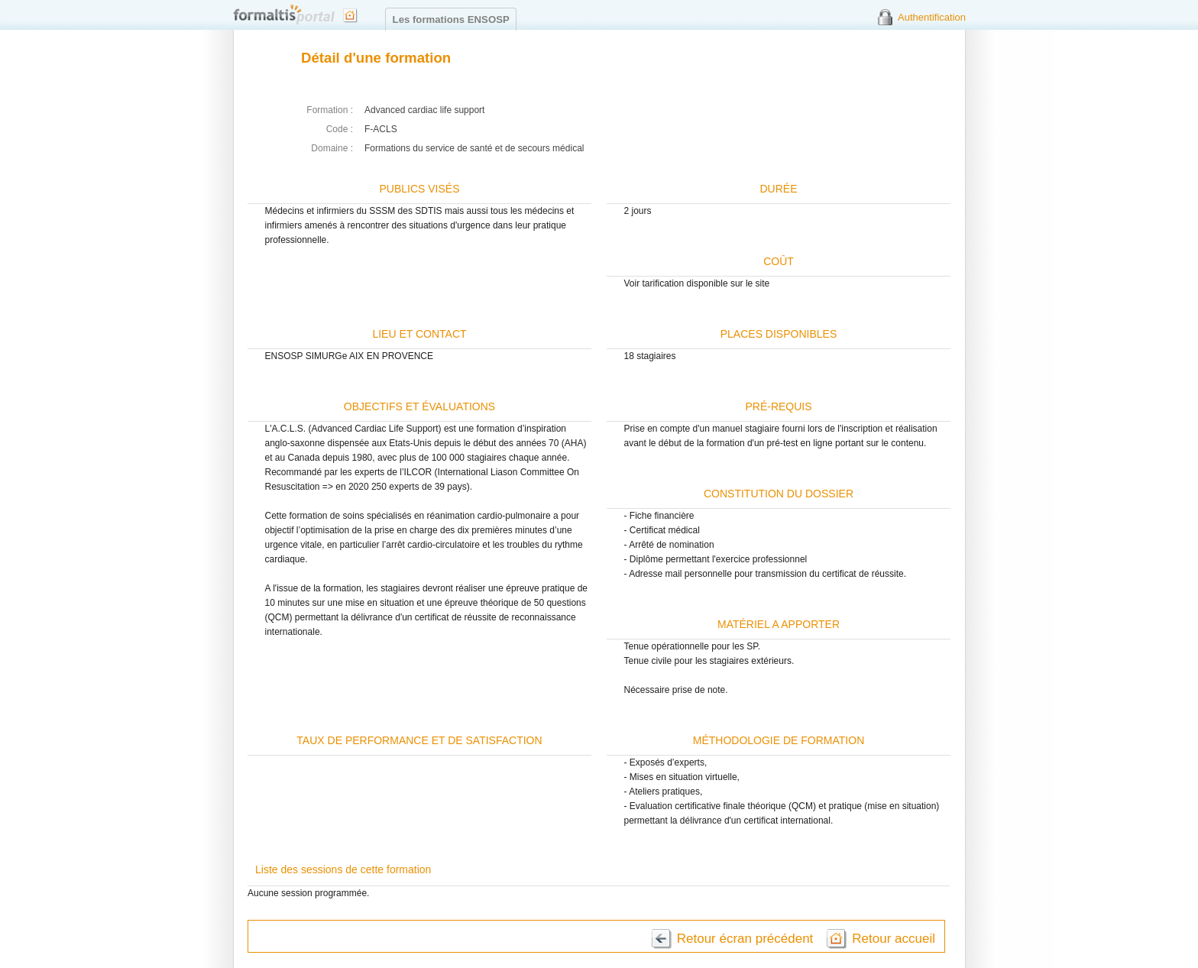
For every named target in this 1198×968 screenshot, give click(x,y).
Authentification (932, 17)
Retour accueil (893, 938)
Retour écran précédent (745, 938)
